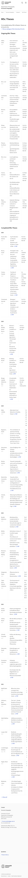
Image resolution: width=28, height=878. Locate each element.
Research (18, 12)
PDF (16, 246)
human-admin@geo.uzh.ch (9, 821)
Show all (5, 797)
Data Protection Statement (16, 876)
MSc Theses (24, 12)
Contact (9, 876)
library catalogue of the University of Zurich (13, 29)
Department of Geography (7, 7)
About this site (4, 876)
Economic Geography (6, 8)
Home (2, 12)
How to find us (5, 855)
